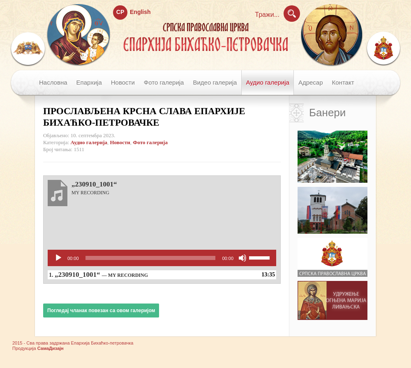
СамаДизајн (50, 348)
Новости (123, 82)
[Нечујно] (242, 258)
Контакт (343, 82)
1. (98, 274)
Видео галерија (215, 82)
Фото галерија (164, 82)
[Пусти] (58, 258)
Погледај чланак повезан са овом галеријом (101, 310)
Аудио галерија (267, 82)
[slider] (150, 258)
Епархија (89, 82)
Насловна (53, 82)
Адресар (310, 82)
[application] (162, 258)
